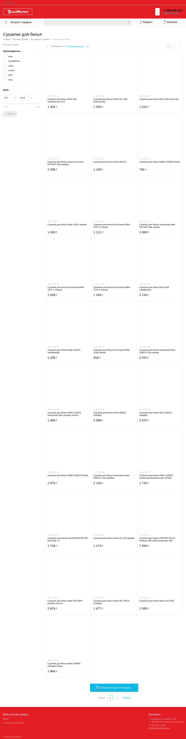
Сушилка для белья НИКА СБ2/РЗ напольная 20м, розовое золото (64, 413)
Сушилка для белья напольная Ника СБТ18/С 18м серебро (65, 163)
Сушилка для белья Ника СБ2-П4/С (156, 601)
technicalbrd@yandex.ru (159, 728)
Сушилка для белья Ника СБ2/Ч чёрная (67, 224)
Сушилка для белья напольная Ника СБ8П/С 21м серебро (111, 476)
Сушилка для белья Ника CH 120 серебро (114, 538)
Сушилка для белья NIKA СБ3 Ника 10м (159, 99)
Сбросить (10, 114)
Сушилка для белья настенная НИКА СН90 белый (111, 351)
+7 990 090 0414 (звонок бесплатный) (166, 722)
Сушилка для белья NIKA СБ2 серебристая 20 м (62, 100)
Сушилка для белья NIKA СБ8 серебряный (154, 288)
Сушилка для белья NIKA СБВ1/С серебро (155, 413)
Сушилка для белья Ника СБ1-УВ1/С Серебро (111, 602)
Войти (5, 719)
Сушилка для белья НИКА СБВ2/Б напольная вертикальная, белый (156, 476)
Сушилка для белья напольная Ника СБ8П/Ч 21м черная (157, 351)
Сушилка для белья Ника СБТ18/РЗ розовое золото (65, 602)
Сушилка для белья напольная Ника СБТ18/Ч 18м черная (157, 225)
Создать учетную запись (14, 723)
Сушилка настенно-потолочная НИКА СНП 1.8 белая (111, 288)
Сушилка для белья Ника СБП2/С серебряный (64, 351)
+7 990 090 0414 (172, 10)
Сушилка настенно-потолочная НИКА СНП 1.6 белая (111, 225)
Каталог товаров (21, 22)
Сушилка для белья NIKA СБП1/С (110, 162)
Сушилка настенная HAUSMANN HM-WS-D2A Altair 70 (67, 539)
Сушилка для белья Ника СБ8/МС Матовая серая (64, 664)
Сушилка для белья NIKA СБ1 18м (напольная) (110, 100)
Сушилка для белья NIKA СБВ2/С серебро (109, 413)
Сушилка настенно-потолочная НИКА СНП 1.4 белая (65, 288)
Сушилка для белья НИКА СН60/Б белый (159, 162)
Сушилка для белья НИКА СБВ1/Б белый (67, 475)
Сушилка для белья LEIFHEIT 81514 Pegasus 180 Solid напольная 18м (157, 539)
